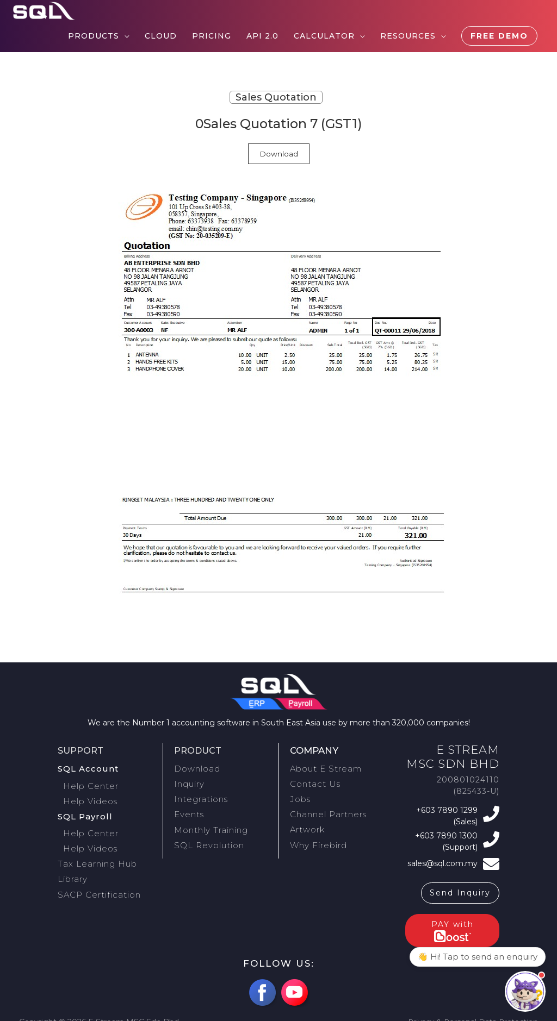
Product (199, 750)
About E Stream (323, 768)
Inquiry (188, 781)
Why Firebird (316, 835)
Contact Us (312, 781)
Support (81, 750)
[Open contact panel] (525, 991)
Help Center (93, 783)
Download (278, 154)
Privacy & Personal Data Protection (471, 1014)
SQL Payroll (83, 810)
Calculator (324, 36)
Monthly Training (208, 821)
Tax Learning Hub (94, 851)
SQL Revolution (206, 835)
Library (72, 865)
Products (93, 36)
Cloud (161, 36)
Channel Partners (325, 808)
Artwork (306, 821)
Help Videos (92, 796)
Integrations (198, 794)
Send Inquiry (460, 885)
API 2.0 (262, 36)
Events (187, 808)
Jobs (299, 794)
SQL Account (86, 768)
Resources (408, 36)
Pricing (211, 36)
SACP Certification (95, 878)
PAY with (452, 922)
